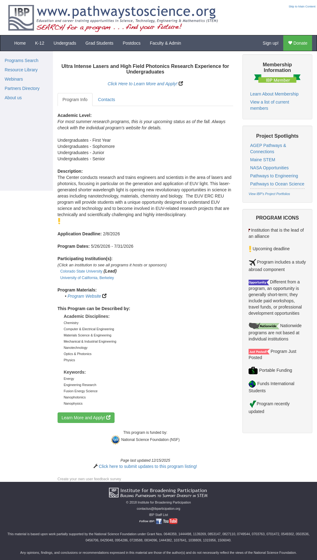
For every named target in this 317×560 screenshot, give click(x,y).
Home (20, 43)
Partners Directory (22, 88)
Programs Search (21, 60)
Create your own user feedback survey (89, 479)
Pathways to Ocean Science (277, 183)
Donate (297, 43)
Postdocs (132, 43)
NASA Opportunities (269, 167)
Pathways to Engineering (274, 175)
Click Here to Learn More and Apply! (142, 83)
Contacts (106, 99)
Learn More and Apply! (86, 417)
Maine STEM (262, 159)
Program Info (75, 99)
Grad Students (99, 43)
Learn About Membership (274, 93)
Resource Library (21, 69)
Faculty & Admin (165, 43)
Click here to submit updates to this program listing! (148, 466)
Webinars (14, 79)
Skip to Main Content (302, 6)
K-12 (39, 43)
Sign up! (271, 43)
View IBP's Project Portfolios (269, 194)
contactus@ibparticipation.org (158, 508)
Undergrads (65, 43)
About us (13, 97)
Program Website (84, 296)
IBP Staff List (158, 515)
